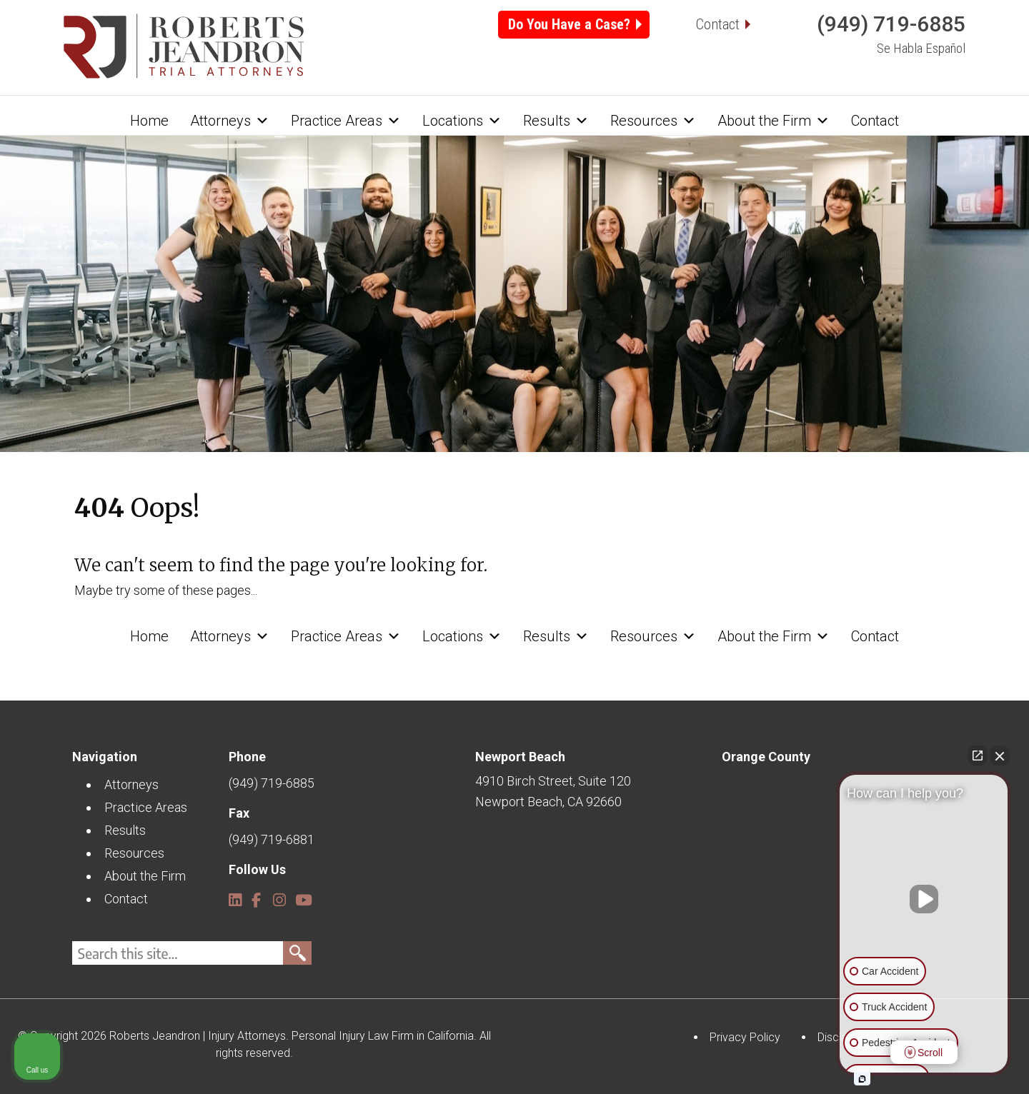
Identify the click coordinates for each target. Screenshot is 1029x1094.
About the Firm (773, 120)
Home (149, 120)
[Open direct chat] (978, 756)
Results (556, 120)
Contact (718, 24)
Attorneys (229, 120)
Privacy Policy (745, 1037)
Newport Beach (520, 756)
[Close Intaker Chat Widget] (1000, 756)
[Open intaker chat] (862, 1079)
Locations (462, 120)
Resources (653, 120)
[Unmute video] (924, 899)
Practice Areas (346, 120)
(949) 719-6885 (891, 23)
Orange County (766, 756)
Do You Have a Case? (569, 24)
